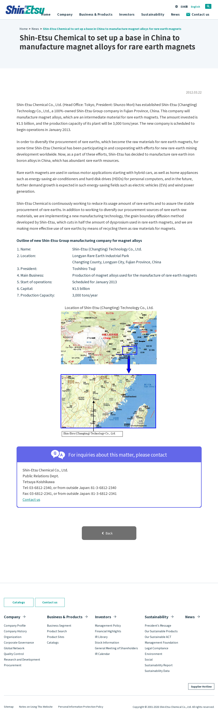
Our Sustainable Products (161, 631)
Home (46, 14)
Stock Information (107, 642)
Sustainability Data (157, 671)
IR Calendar (102, 654)
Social (149, 659)
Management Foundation (161, 642)
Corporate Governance (19, 642)
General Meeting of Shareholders (116, 648)
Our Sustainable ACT (158, 637)
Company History (15, 631)
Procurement (12, 665)
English (195, 6)
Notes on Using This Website (36, 706)
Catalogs (18, 602)
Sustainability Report (159, 665)
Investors (103, 616)
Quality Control (14, 654)
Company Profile (15, 625)
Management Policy (108, 625)
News (175, 14)
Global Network (14, 648)
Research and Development (22, 659)
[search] (208, 6)
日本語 (183, 6)
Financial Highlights (108, 631)
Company (12, 616)
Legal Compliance (156, 648)
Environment (153, 654)
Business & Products (64, 616)
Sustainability (156, 616)
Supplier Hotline (201, 686)
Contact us (197, 14)
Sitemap (9, 706)
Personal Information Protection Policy (80, 706)
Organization (12, 637)
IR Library (101, 637)
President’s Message (158, 625)
